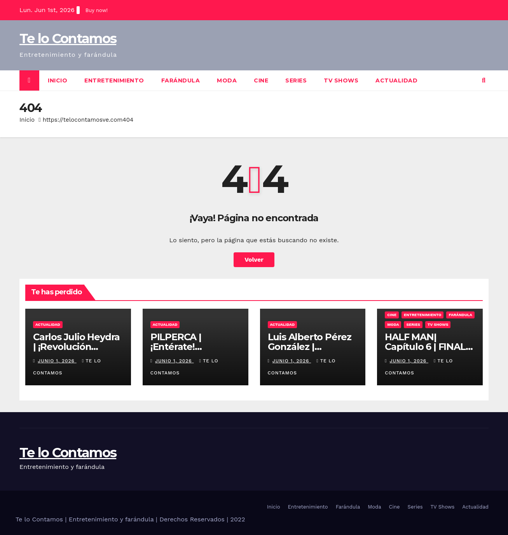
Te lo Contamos (67, 38)
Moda (227, 80)
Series (296, 80)
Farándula (180, 80)
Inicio (57, 80)
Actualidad (396, 80)
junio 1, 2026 (57, 361)
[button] (483, 80)
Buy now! (97, 10)
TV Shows (341, 80)
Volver (254, 259)
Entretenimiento (114, 80)
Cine (261, 80)
